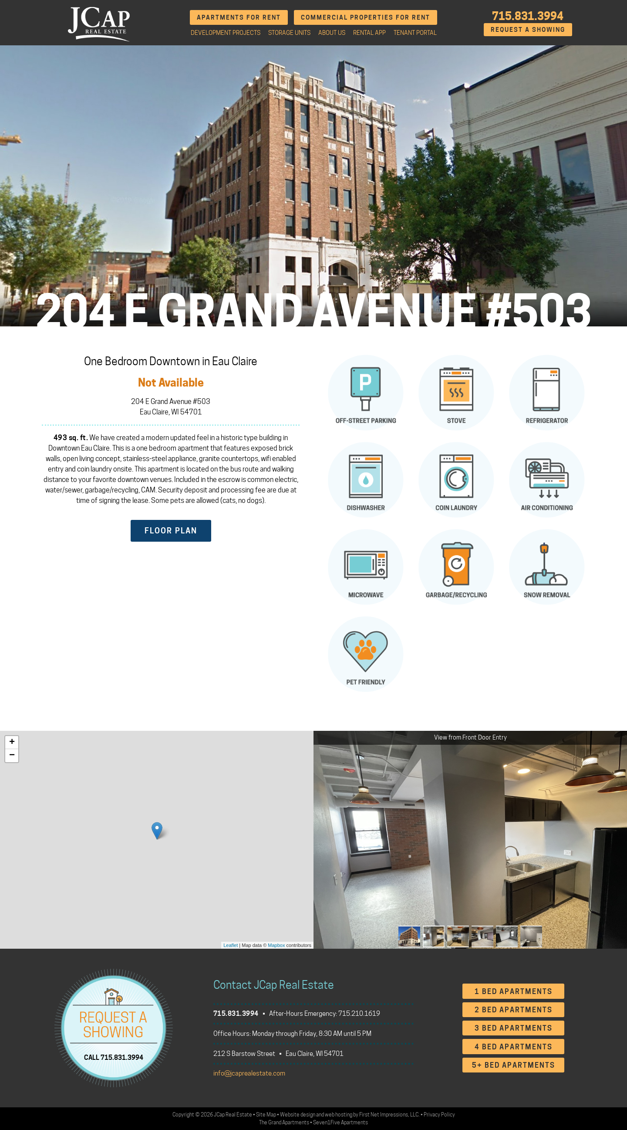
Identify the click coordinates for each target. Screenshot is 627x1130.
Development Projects (225, 32)
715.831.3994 (527, 16)
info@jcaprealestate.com (249, 1073)
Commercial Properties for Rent (365, 17)
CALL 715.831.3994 (113, 1057)
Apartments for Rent (239, 17)
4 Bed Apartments (514, 1047)
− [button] (12, 755)
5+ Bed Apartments (513, 1065)
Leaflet (230, 945)
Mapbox (276, 945)
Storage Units (289, 32)
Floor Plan (171, 530)
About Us (331, 32)
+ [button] (12, 742)
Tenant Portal (415, 32)
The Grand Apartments (284, 1122)
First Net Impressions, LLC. (389, 1114)
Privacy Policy (439, 1114)
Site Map (266, 1114)
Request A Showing (528, 29)
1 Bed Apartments (514, 991)
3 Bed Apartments (514, 1028)
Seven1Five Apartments (340, 1122)
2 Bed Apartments (514, 1010)
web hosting (338, 1114)
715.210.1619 (359, 1014)
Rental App (369, 32)
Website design (297, 1114)
